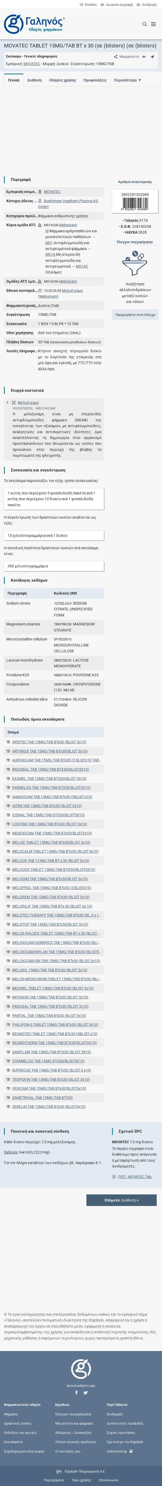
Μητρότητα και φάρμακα (74, 1423)
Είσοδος (88, 5)
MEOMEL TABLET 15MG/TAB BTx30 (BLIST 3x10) (53, 988)
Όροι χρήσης (81, 1480)
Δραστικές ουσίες (17, 1423)
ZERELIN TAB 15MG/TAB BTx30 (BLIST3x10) (49, 1106)
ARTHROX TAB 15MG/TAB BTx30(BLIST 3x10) (50, 751)
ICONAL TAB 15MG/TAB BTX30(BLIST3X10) (48, 815)
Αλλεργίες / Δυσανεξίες (73, 1433)
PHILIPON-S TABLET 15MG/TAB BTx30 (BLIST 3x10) (55, 1024)
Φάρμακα (10, 1414)
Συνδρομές (115, 1414)
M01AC (82, 266)
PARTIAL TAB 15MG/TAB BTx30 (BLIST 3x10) (49, 1016)
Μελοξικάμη (28, 403)
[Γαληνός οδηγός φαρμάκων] (33, 24)
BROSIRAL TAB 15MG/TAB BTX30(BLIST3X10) (50, 769)
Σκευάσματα (13, 1442)
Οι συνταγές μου (67, 1451)
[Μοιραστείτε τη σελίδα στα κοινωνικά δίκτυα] (125, 57)
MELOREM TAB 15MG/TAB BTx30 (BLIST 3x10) (51, 897)
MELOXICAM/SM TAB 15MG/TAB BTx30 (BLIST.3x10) (56, 961)
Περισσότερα (128, 80)
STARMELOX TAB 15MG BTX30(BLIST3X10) (48, 1061)
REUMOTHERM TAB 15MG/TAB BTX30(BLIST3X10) (54, 1043)
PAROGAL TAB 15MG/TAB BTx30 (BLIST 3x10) (50, 1006)
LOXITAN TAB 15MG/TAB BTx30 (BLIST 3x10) (49, 824)
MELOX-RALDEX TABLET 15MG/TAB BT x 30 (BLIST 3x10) (59, 933)
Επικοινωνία (108, 1480)
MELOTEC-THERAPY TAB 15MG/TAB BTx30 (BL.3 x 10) (57, 915)
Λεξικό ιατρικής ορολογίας (75, 1442)
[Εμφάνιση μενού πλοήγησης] (153, 24)
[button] (76, 1393)
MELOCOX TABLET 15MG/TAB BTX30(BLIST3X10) (53, 869)
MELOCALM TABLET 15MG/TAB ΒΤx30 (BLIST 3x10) (55, 851)
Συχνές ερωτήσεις (121, 1433)
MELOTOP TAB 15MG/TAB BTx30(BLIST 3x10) (50, 924)
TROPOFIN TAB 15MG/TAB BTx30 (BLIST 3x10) (51, 1079)
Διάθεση (35, 80)
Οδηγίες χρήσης (64, 80)
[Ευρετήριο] (144, 57)
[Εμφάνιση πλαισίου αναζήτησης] (144, 24)
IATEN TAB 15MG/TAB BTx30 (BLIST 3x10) (47, 806)
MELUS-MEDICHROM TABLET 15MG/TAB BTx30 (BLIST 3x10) (62, 979)
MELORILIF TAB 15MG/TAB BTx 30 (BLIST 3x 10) (52, 906)
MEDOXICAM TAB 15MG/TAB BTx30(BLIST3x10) (52, 833)
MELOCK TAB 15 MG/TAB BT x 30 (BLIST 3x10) (50, 860)
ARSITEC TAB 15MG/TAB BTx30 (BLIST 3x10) (49, 742)
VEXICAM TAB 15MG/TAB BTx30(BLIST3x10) (49, 1088)
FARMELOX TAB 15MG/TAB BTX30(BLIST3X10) (51, 787)
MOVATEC (32, 64)
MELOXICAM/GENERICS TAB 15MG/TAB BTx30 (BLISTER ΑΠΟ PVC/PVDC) (73, 942)
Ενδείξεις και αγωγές (20, 1433)
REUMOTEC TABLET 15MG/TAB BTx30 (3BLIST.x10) (55, 1034)
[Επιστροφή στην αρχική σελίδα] (81, 1374)
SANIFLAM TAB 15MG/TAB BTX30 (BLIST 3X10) (51, 1052)
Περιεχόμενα (54, 1480)
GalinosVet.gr (120, 1451)
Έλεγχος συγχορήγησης (73, 1414)
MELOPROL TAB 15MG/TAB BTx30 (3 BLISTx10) (51, 888)
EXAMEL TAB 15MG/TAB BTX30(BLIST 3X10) (49, 778)
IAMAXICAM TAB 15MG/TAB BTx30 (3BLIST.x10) (52, 797)
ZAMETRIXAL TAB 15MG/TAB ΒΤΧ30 (42, 1098)
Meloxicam (68, 225)
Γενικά (13, 80)
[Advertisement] (81, 127)
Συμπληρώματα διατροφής (24, 1451)
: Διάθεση (121, 1200)
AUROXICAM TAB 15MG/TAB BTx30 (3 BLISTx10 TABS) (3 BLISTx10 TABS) (73, 760)
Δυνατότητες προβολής (125, 1423)
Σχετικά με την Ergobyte (125, 1442)
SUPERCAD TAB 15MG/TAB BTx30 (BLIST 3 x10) (51, 1070)
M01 (49, 243)
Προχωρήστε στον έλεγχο (135, 315)
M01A (50, 254)
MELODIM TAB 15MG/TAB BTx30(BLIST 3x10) (50, 879)
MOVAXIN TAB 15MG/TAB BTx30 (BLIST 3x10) (50, 997)
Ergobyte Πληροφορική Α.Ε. (85, 1471)
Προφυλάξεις (97, 80)
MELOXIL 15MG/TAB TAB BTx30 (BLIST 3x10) (49, 970)
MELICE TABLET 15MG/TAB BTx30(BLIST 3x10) (51, 842)
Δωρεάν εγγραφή (117, 5)
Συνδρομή (146, 5)
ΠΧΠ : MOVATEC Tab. (135, 1177)
